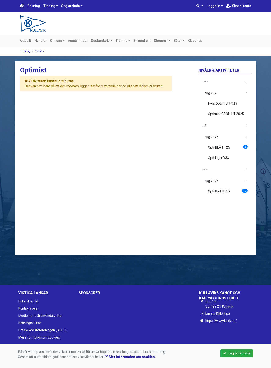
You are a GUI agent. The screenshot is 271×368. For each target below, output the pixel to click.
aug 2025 (211, 93)
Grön (205, 82)
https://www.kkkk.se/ (221, 321)
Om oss (56, 41)
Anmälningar (78, 41)
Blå (204, 126)
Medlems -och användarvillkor (40, 316)
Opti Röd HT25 (228, 191)
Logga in (213, 6)
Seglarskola (70, 6)
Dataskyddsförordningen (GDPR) (42, 330)
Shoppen (161, 41)
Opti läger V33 (218, 158)
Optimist (40, 51)
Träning (49, 6)
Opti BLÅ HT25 (228, 147)
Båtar (178, 41)
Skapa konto (238, 6)
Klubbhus (195, 41)
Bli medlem (142, 41)
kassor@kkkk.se (217, 314)
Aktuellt (25, 41)
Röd (204, 170)
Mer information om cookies (39, 337)
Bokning (33, 6)
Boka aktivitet (28, 301)
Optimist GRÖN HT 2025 (226, 114)
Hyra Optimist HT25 (222, 103)
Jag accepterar (236, 353)
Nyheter (41, 41)
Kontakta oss (28, 308)
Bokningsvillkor (29, 323)
